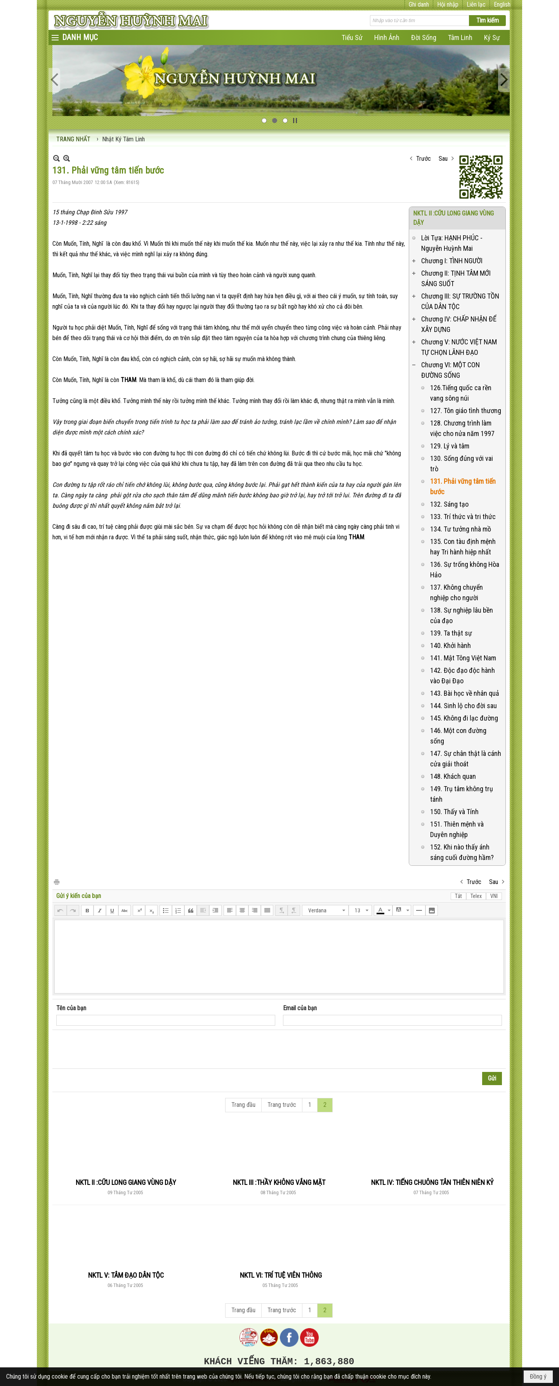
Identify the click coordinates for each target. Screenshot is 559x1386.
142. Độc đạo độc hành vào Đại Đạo (462, 675)
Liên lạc (476, 4)
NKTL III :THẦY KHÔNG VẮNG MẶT (279, 1182)
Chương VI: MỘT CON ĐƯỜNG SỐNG (450, 370)
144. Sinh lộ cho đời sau (463, 706)
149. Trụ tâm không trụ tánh (461, 794)
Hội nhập (447, 4)
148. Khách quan (453, 776)
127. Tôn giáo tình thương (465, 410)
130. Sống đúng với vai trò (461, 463)
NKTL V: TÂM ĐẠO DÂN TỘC (126, 1275)
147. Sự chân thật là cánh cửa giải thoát (465, 758)
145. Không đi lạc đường (464, 718)
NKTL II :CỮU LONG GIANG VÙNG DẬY (126, 1182)
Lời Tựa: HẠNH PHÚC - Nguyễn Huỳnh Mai (452, 243)
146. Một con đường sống (458, 735)
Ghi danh (419, 4)
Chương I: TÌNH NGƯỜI (452, 261)
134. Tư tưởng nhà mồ (460, 529)
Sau (443, 158)
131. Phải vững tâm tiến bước (463, 486)
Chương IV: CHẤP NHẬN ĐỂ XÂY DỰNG (459, 324)
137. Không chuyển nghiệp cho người (456, 592)
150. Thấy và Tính (454, 812)
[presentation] (115, 1049)
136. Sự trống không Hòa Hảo (464, 569)
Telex (476, 896)
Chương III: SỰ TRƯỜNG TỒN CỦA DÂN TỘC (460, 301)
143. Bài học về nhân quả (464, 693)
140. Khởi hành (450, 645)
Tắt (458, 896)
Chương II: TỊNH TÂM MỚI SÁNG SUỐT (456, 278)
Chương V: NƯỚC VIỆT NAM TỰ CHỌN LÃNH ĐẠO (459, 347)
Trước (423, 158)
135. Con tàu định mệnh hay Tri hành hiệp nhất (463, 546)
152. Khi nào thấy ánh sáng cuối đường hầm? (462, 852)
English (502, 4)
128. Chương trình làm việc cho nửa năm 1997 (462, 428)
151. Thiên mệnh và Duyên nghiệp (457, 829)
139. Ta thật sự (451, 633)
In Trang (56, 881)
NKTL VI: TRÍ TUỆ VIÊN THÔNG (281, 1275)
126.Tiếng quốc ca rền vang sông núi (460, 393)
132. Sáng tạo (449, 504)
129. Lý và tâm (449, 446)
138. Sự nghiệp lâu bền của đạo (461, 615)
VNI (494, 896)
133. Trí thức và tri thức (463, 516)
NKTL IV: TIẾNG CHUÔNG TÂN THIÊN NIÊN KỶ (432, 1182)
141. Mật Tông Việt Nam (463, 658)
